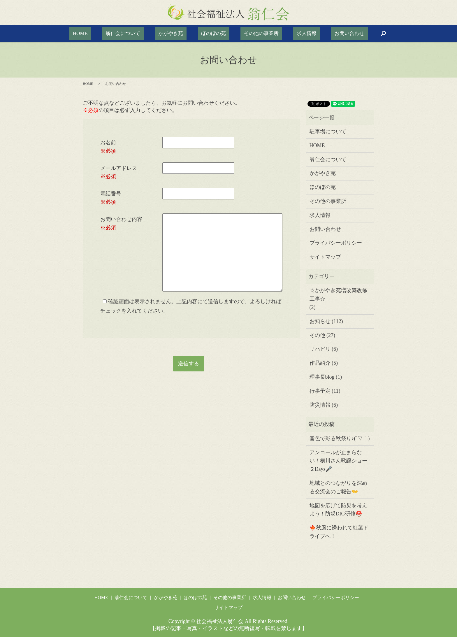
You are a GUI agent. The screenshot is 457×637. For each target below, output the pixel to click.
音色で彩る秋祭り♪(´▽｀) (340, 438)
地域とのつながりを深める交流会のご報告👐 (338, 487)
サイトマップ (325, 257)
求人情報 (289, 33)
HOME (106, 33)
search (353, 33)
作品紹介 (320, 363)
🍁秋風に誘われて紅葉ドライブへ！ (339, 532)
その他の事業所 (253, 33)
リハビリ (320, 349)
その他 (317, 335)
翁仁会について (140, 33)
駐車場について (328, 131)
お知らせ (320, 321)
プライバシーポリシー (336, 243)
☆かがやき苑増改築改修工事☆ (338, 294)
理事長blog (322, 377)
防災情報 (320, 405)
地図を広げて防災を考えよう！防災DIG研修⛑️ (338, 510)
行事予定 (320, 391)
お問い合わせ (324, 33)
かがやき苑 (179, 33)
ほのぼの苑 (213, 33)
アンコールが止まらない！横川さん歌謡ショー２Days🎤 (338, 461)
